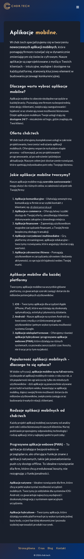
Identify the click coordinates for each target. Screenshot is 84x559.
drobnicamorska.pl (40, 207)
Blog (50, 548)
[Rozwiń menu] (77, 6)
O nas (41, 548)
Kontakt (61, 548)
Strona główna (26, 548)
